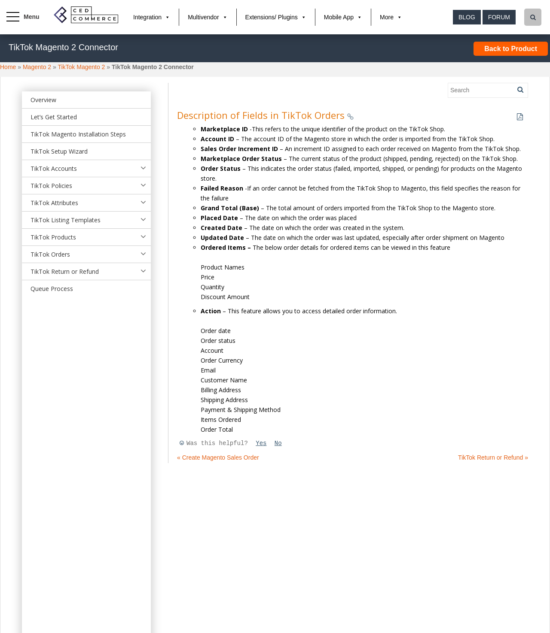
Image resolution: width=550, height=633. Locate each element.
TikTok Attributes (54, 203)
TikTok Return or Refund (65, 271)
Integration (147, 17)
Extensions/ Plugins (271, 17)
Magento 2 (37, 67)
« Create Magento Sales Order (218, 457)
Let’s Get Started (54, 117)
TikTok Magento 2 (81, 67)
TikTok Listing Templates (66, 220)
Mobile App (339, 17)
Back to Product (510, 48)
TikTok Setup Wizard (59, 151)
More (387, 17)
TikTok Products (53, 237)
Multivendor (203, 17)
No (278, 443)
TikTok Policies (51, 186)
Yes (261, 443)
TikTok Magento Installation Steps (78, 134)
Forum (499, 17)
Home (8, 67)
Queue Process (52, 289)
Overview (43, 100)
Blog (466, 17)
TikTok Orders (50, 254)
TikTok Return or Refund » (493, 457)
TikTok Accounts (54, 168)
